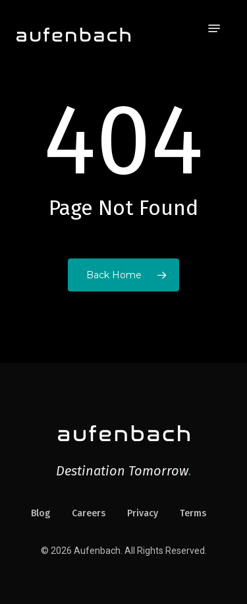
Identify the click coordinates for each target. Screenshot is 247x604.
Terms (193, 513)
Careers (88, 513)
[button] (214, 28)
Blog (40, 513)
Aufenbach (97, 550)
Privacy (142, 513)
